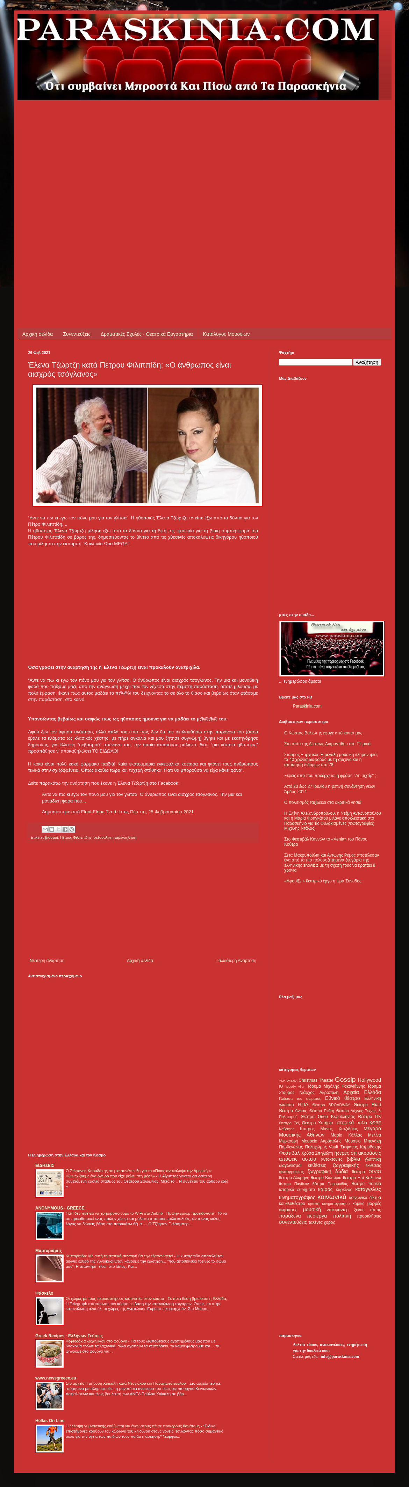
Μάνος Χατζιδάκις (339, 1128)
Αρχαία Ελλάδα (362, 1092)
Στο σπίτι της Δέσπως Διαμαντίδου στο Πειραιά (327, 743)
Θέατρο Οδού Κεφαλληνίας (328, 1116)
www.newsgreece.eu (55, 1378)
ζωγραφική (319, 1171)
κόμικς (358, 1203)
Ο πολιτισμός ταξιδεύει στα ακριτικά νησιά (322, 802)
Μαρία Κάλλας (346, 1135)
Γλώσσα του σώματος (300, 1098)
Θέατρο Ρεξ (289, 1123)
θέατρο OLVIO (366, 1171)
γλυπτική (373, 1159)
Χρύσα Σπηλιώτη (317, 1153)
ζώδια (341, 1171)
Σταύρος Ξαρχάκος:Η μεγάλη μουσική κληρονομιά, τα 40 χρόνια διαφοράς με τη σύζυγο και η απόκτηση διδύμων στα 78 (331, 759)
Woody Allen (295, 1086)
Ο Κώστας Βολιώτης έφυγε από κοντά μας (323, 733)
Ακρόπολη (329, 1092)
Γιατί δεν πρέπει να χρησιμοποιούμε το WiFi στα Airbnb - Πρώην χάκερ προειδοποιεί (140, 1213)
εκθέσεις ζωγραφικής (333, 1165)
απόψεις (288, 1159)
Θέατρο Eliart (367, 1104)
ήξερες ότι (345, 1153)
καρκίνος (344, 1189)
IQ (281, 1086)
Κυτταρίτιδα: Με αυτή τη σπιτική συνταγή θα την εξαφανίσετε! (120, 1256)
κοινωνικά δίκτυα (365, 1197)
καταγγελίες (368, 1189)
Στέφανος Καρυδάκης (360, 1147)
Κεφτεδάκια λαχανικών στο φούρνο (97, 1341)
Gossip (345, 1079)
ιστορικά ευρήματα (297, 1189)
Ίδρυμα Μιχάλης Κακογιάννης (336, 1086)
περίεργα (317, 1216)
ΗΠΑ (303, 1104)
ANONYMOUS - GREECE (60, 1208)
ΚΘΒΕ (375, 1122)
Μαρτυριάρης (48, 1250)
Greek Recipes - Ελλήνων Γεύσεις (69, 1335)
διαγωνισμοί (290, 1165)
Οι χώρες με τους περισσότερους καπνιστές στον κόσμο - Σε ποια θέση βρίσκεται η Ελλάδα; (147, 1298)
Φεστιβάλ (289, 1153)
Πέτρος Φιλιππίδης (76, 837)
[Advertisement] (79, 179)
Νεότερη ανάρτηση (47, 960)
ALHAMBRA (288, 1080)
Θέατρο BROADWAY (331, 1105)
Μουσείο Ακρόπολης (321, 1141)
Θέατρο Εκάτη (321, 1111)
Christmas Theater (316, 1080)
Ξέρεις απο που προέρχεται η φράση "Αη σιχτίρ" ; (330, 775)
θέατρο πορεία (366, 1183)
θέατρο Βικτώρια (326, 1177)
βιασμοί (51, 837)
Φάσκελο (44, 1293)
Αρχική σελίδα (37, 334)
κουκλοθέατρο (292, 1203)
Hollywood (369, 1080)
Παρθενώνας (291, 1147)
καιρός (325, 1189)
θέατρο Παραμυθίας (330, 1184)
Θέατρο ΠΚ (369, 1116)
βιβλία (353, 1159)
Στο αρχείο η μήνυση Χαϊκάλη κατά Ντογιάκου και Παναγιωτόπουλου (126, 1383)
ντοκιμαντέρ (338, 1209)
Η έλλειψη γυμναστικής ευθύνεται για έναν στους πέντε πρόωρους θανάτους (133, 1426)
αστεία (309, 1159)
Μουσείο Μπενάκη (363, 1141)
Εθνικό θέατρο (342, 1098)
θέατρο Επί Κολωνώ (362, 1177)
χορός (329, 1222)
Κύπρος (307, 1128)
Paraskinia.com (307, 706)
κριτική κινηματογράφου (329, 1203)
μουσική (312, 1209)
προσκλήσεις (369, 1216)
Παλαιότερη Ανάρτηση (235, 960)
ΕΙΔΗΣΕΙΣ (44, 1165)
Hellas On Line (49, 1420)
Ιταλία (362, 1122)
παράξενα (290, 1216)
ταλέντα (316, 1222)
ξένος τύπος (367, 1209)
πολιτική (342, 1216)
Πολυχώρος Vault (321, 1147)
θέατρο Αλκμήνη (294, 1177)
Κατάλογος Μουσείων (226, 334)
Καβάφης (286, 1129)
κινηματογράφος (297, 1197)
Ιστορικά (344, 1122)
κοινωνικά (331, 1196)
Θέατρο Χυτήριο (317, 1122)
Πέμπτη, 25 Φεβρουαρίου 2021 (162, 811)
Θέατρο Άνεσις (293, 1110)
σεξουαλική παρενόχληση (115, 837)
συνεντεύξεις (293, 1222)
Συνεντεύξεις (76, 334)
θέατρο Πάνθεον (294, 1184)
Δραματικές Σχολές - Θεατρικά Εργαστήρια (147, 334)
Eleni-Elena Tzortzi (100, 811)
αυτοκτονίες (332, 1159)
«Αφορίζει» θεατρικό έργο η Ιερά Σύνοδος (322, 881)
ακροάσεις (369, 1153)
